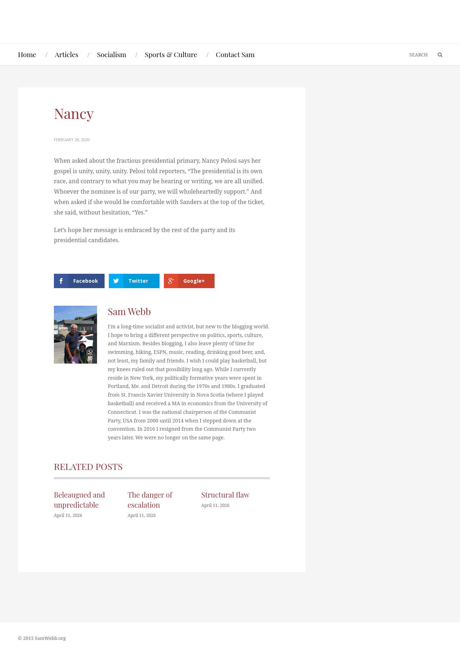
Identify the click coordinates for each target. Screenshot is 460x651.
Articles (66, 54)
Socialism (111, 54)
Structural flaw (225, 494)
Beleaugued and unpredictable (79, 499)
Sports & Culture (171, 54)
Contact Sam (235, 54)
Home (27, 54)
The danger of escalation (150, 499)
